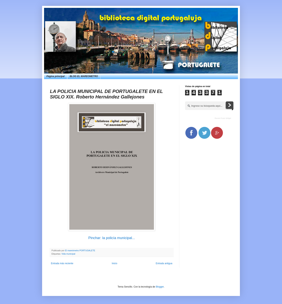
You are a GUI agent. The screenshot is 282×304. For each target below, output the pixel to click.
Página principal (55, 76)
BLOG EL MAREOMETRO (84, 76)
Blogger (160, 286)
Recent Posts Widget (223, 118)
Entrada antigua (164, 263)
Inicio (114, 263)
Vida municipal (68, 254)
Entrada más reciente (62, 263)
